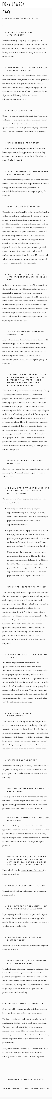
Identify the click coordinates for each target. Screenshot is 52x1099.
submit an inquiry (28, 472)
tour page (6, 777)
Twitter (35, 1089)
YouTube (6, 1089)
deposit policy (37, 191)
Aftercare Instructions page (33, 945)
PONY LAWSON (13, 4)
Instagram (17, 1089)
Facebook (44, 1089)
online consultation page (21, 701)
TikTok (27, 1089)
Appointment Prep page (32, 870)
